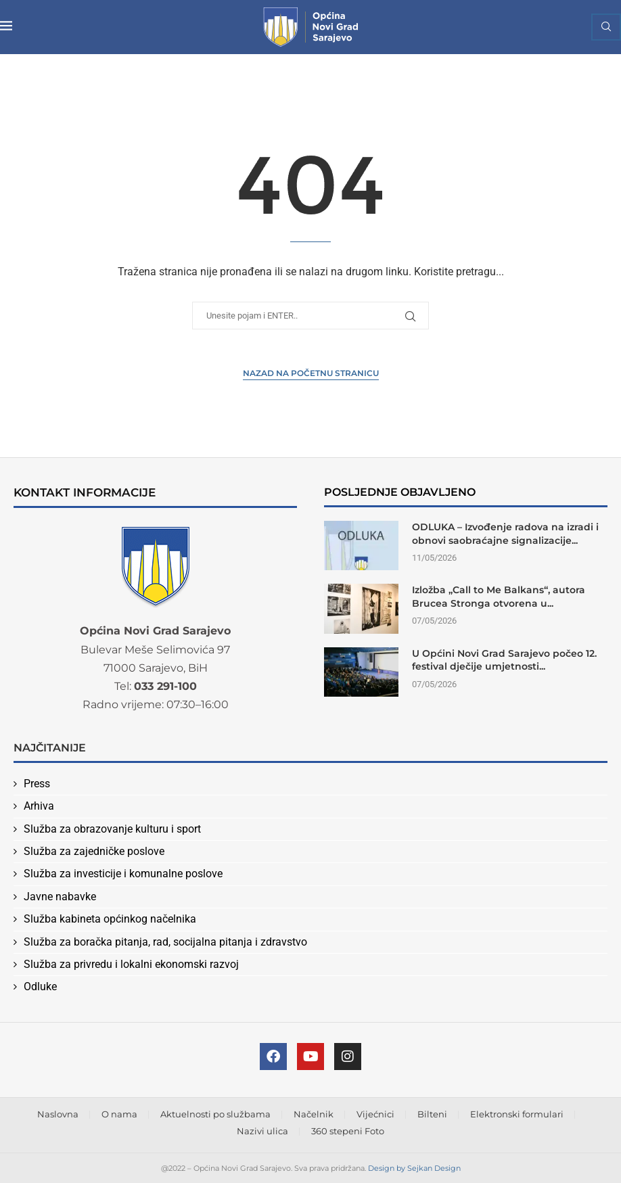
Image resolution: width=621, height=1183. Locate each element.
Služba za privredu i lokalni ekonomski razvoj (131, 964)
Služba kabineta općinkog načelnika (110, 918)
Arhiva (39, 805)
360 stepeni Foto (347, 1131)
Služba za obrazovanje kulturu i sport (112, 828)
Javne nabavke (60, 896)
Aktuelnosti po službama (215, 1114)
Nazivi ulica (262, 1131)
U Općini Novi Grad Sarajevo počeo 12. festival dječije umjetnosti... (504, 660)
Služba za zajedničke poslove (94, 851)
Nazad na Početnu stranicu (311, 373)
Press (37, 783)
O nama (119, 1114)
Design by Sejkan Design (414, 1168)
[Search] (606, 27)
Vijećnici (375, 1114)
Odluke (40, 986)
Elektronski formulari (517, 1114)
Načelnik (314, 1114)
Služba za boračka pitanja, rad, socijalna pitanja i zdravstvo (165, 941)
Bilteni (432, 1114)
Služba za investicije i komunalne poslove (123, 873)
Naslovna (57, 1114)
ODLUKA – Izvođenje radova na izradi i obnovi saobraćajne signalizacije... (505, 534)
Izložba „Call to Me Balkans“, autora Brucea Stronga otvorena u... (498, 596)
